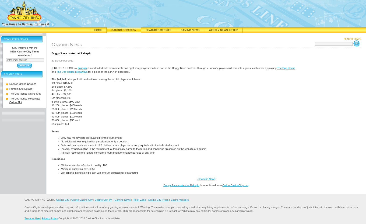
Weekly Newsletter (223, 30)
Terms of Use (32, 218)
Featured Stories (158, 30)
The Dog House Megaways (72, 71)
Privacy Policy (50, 218)
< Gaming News (206, 179)
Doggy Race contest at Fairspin (181, 185)
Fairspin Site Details (20, 88)
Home (98, 30)
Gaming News (190, 30)
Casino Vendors (180, 199)
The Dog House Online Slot (25, 93)
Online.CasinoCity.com (235, 185)
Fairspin (82, 68)
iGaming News (122, 199)
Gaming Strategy (123, 30)
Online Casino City (82, 199)
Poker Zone (139, 199)
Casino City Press (158, 199)
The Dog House (286, 68)
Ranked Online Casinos (22, 84)
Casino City (62, 199)
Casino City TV (103, 199)
